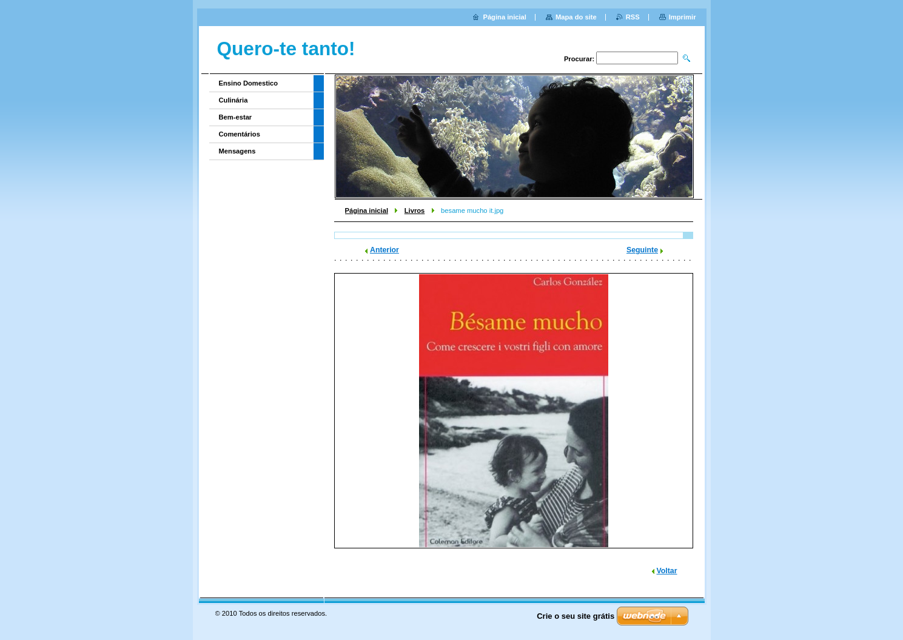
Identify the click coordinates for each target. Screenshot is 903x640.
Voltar (667, 571)
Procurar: (579, 58)
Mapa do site (576, 17)
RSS (633, 17)
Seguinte (642, 250)
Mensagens (237, 151)
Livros (415, 210)
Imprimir (682, 17)
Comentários (239, 134)
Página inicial (367, 210)
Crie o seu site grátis (575, 616)
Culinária (233, 100)
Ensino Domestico (248, 83)
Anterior (384, 250)
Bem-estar (235, 117)
